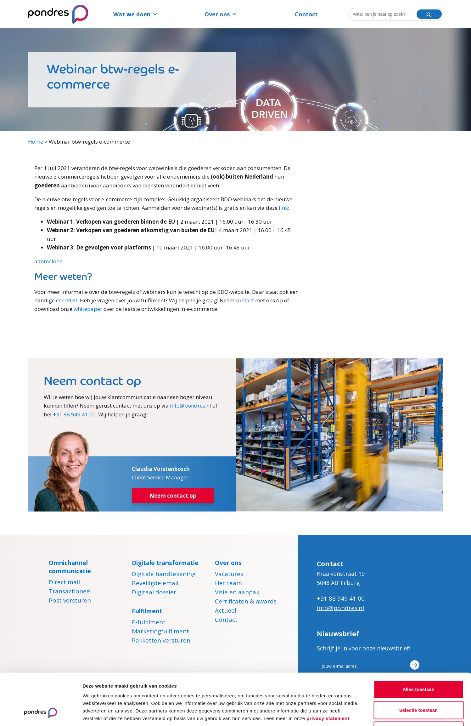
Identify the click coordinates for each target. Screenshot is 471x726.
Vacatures (229, 575)
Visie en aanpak (237, 593)
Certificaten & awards (246, 602)
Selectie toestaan (418, 664)
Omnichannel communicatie (70, 567)
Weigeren (418, 684)
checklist (66, 300)
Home (35, 141)
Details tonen (340, 713)
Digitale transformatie (165, 563)
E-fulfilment (148, 623)
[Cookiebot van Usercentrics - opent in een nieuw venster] (40, 713)
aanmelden (48, 261)
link (283, 207)
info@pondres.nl (190, 405)
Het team (228, 584)
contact (245, 300)
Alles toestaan (418, 643)
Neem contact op (172, 495)
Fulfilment (147, 611)
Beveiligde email (155, 584)
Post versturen (70, 601)
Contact (306, 14)
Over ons (221, 14)
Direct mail (64, 583)
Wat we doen (135, 14)
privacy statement (327, 672)
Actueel (225, 611)
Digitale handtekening (163, 575)
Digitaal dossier (154, 593)
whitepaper (88, 308)
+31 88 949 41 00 (74, 414)
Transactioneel (70, 592)
